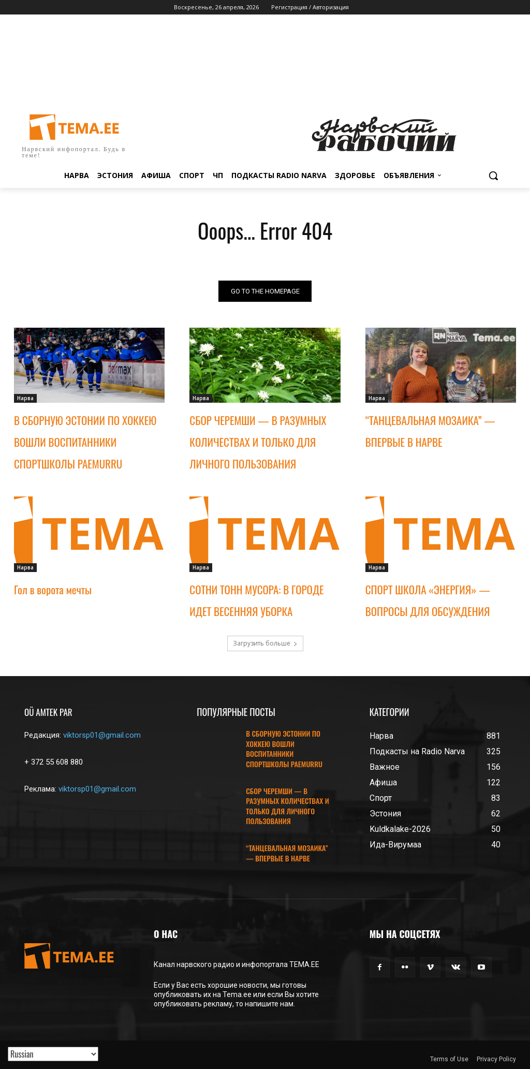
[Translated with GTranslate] (53, 1054)
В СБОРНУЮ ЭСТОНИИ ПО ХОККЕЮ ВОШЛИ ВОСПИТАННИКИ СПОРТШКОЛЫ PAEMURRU (85, 442)
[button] (493, 175)
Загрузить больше (265, 643)
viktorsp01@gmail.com (102, 735)
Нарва (25, 398)
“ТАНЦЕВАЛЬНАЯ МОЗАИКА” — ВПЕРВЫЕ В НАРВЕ (287, 852)
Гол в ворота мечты (53, 589)
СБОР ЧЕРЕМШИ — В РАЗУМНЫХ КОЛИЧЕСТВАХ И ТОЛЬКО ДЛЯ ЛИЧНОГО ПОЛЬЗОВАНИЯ (257, 442)
